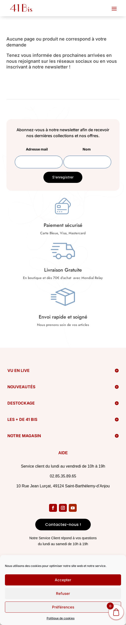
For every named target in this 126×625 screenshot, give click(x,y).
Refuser (63, 593)
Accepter (63, 580)
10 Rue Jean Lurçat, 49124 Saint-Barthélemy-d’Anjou (63, 486)
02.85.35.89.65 (63, 476)
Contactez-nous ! (63, 524)
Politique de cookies (60, 618)
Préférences (63, 607)
